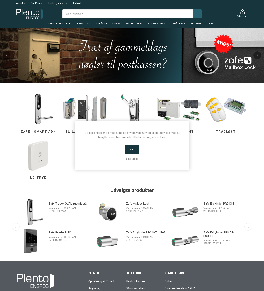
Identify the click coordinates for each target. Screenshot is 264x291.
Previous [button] (7, 55)
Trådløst (226, 131)
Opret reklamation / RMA (180, 288)
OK (132, 149)
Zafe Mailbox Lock (137, 203)
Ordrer (168, 281)
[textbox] (127, 13)
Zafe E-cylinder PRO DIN (218, 203)
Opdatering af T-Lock (101, 281)
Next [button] (257, 55)
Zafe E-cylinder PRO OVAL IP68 (145, 232)
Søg (197, 13)
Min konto (242, 16)
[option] (132, 55)
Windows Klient (135, 288)
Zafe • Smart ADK (38, 131)
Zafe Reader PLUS (60, 232)
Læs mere (132, 159)
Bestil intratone (135, 281)
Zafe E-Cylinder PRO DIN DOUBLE (218, 234)
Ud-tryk (38, 178)
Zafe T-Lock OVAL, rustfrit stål (68, 203)
